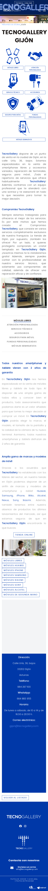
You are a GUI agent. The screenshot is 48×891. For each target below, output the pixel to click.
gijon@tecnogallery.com (24, 726)
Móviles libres (13, 561)
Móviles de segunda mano (21, 595)
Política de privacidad (25, 881)
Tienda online (24, 3)
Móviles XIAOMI (13, 580)
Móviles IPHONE (13, 570)
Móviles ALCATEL (14, 590)
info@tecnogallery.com (27, 869)
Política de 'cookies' (18, 879)
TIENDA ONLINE (24, 535)
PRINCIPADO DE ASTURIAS (11, 24)
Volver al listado (15, 798)
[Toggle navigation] (44, 10)
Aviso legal (33, 879)
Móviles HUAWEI (14, 565)
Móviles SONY (12, 585)
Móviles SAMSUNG (15, 575)
